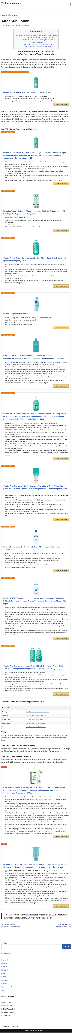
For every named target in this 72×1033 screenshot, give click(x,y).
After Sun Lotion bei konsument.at (36, 719)
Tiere (3, 990)
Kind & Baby (5, 980)
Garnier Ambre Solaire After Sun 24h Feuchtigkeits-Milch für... (28, 92)
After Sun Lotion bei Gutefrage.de (36, 723)
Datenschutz (16, 1027)
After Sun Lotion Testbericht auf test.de (37, 712)
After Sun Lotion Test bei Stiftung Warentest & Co (38, 40)
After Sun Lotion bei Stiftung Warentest (38, 44)
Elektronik (4, 970)
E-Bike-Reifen (6, 1016)
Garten (3, 974)
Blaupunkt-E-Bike (7, 1006)
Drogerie (28, 25)
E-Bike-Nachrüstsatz (8, 1013)
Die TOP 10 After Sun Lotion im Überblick (38, 37)
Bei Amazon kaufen (61, 104)
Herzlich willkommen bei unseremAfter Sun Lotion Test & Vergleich (36, 35)
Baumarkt (4, 960)
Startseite (4, 15)
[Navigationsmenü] (68, 4)
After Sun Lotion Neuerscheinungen (38, 46)
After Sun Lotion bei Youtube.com (36, 727)
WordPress (43, 1031)
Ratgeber (4, 984)
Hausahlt (4, 977)
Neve (26, 1031)
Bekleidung (5, 963)
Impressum (5, 1027)
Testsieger (38, 42)
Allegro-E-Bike (6, 1003)
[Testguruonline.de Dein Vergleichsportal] (11, 4)
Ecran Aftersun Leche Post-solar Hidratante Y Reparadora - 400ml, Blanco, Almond (33, 548)
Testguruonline (8, 25)
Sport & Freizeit (6, 987)
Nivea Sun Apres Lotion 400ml (15, 314)
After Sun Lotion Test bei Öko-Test (36, 715)
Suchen (66, 947)
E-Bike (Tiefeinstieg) (8, 1009)
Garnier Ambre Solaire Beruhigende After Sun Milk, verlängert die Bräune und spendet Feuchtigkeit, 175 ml (34, 259)
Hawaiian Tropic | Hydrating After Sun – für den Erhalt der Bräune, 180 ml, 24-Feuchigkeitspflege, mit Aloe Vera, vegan (34, 212)
